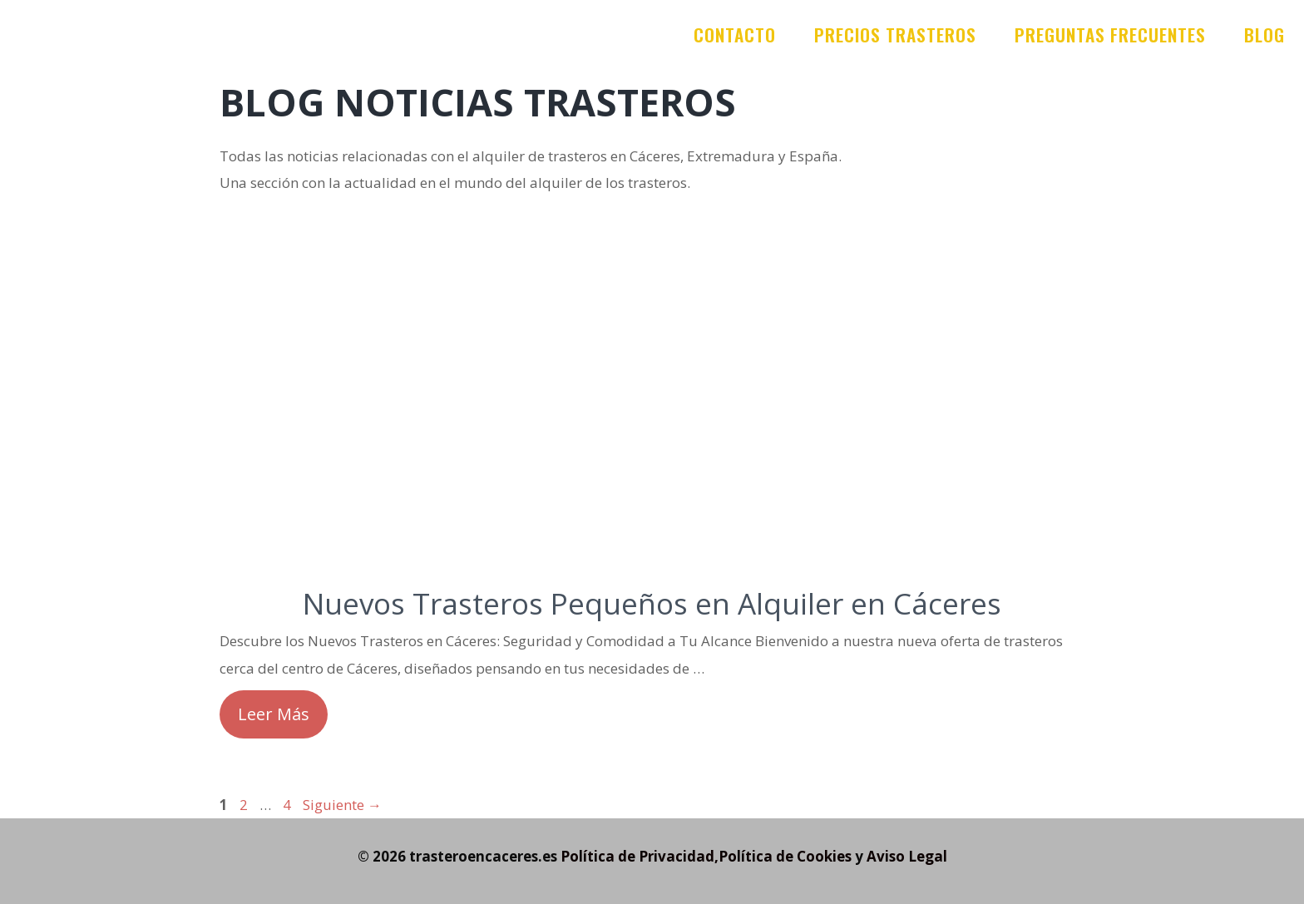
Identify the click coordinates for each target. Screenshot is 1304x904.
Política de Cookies (785, 856)
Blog (1264, 34)
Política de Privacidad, (640, 856)
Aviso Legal (907, 856)
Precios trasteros (895, 34)
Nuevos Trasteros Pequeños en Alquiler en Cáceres (652, 603)
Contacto (735, 34)
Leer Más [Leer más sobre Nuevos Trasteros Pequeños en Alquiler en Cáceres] (273, 714)
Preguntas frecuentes (1110, 34)
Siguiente (342, 804)
